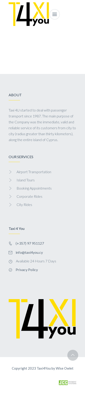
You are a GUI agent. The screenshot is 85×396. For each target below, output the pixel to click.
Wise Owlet (64, 368)
